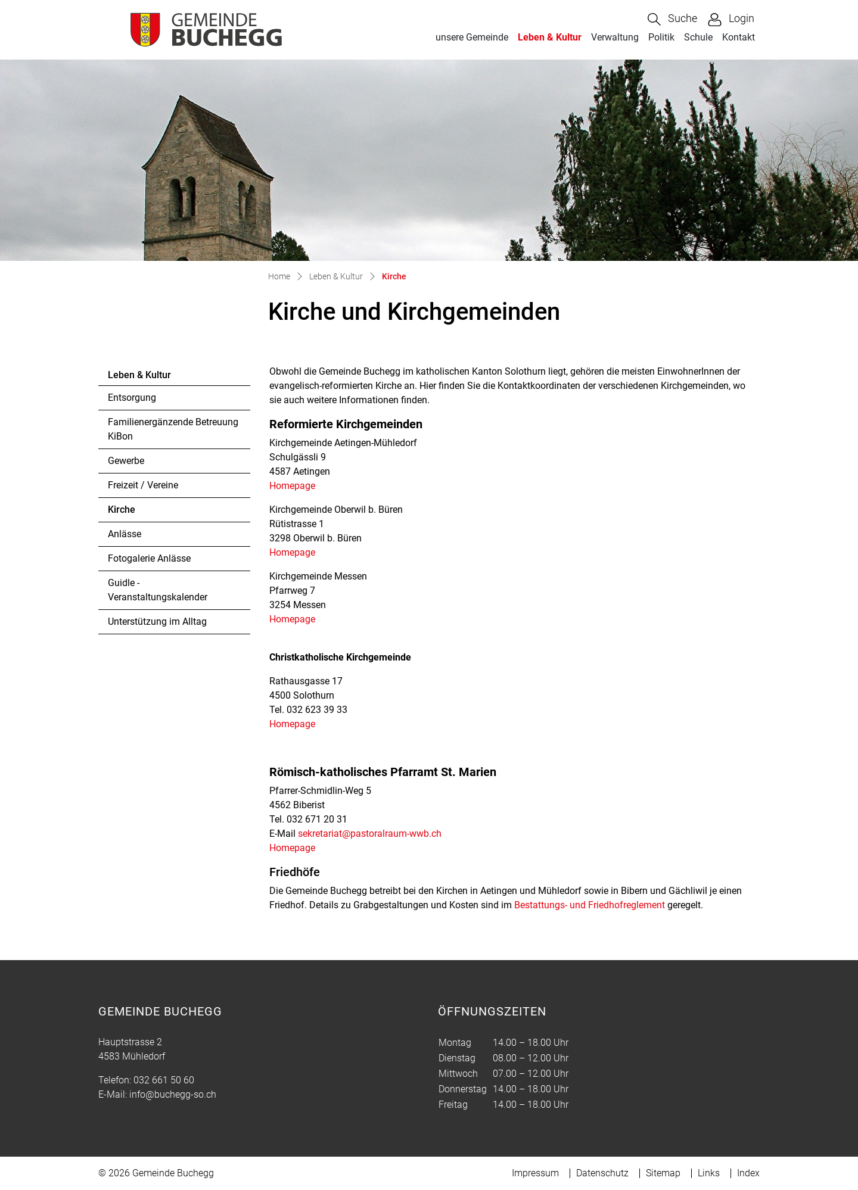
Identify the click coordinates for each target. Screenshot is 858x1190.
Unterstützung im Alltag (157, 621)
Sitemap (663, 1173)
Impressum (535, 1173)
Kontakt (738, 37)
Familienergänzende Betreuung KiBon (173, 429)
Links (709, 1173)
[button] (672, 19)
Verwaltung (615, 37)
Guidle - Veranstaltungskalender (157, 590)
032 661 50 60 (163, 1080)
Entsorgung (132, 397)
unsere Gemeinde (472, 37)
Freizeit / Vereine (143, 485)
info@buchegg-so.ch (172, 1094)
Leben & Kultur (550, 37)
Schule (698, 37)
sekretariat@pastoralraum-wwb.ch (370, 833)
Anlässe (124, 534)
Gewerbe (126, 460)
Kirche (140, 513)
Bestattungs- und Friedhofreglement (589, 905)
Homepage (298, 485)
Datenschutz (602, 1173)
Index (748, 1173)
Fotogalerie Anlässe (149, 558)
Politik (661, 37)
